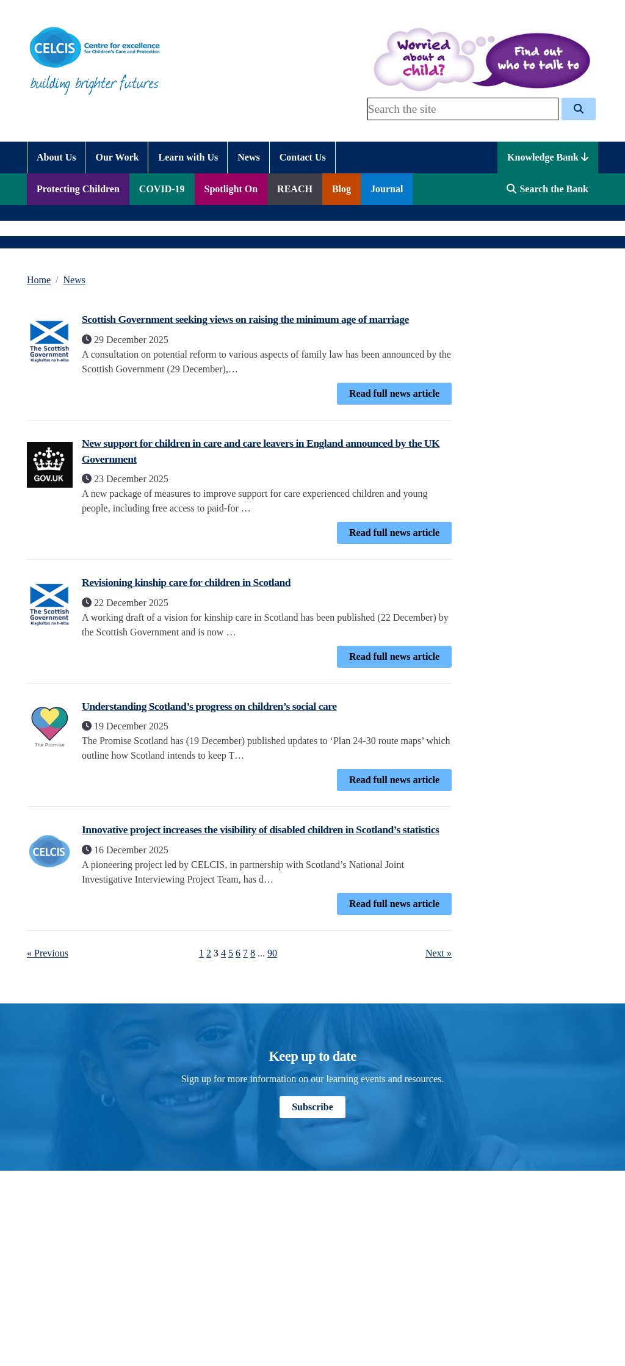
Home (39, 280)
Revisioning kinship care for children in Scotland (186, 582)
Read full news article (394, 393)
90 (272, 953)
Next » (438, 953)
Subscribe (312, 1107)
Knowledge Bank (547, 157)
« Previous (47, 953)
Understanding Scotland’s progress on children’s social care (209, 706)
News (74, 280)
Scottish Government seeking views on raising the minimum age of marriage (245, 319)
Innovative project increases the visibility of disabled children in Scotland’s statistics (260, 829)
